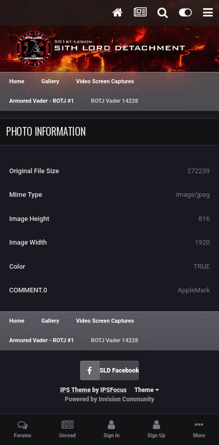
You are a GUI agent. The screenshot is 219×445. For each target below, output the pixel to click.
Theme (146, 390)
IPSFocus (114, 390)
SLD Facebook (119, 370)
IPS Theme (75, 390)
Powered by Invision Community (109, 399)
